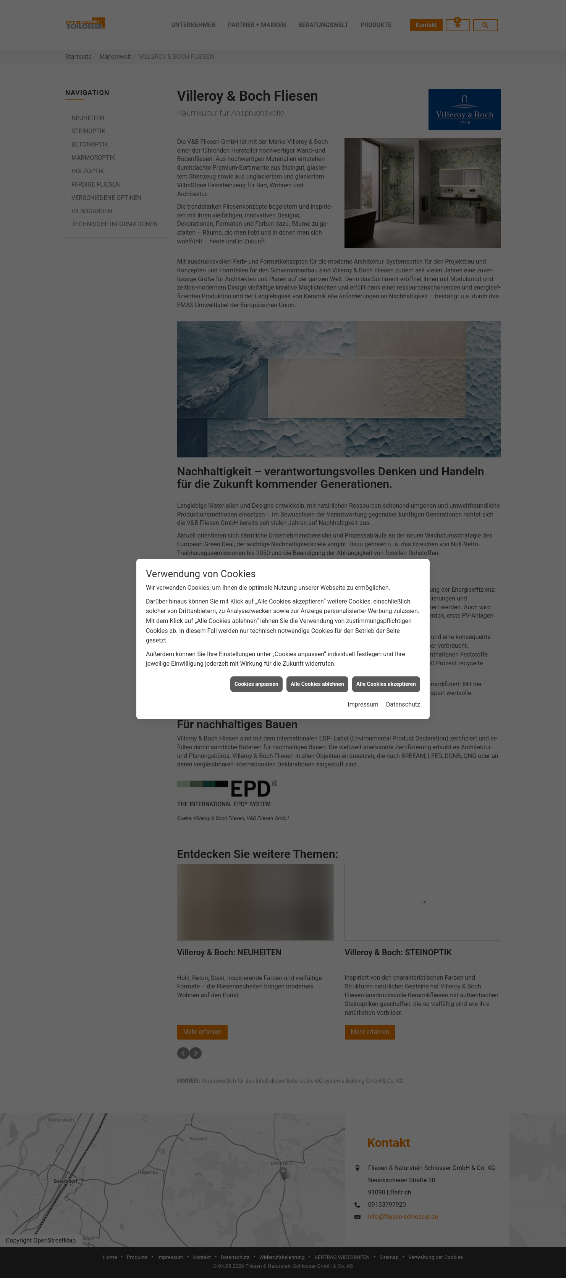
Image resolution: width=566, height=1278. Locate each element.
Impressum (363, 696)
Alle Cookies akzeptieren (386, 676)
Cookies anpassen (256, 676)
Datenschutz (403, 696)
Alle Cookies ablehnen (317, 676)
